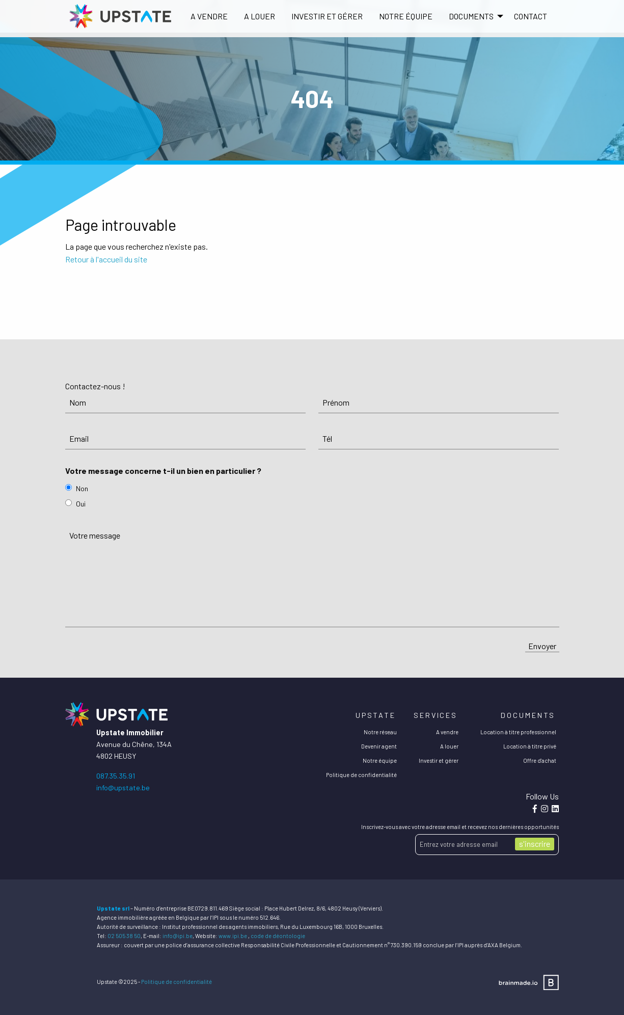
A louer (259, 16)
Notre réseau (380, 732)
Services (435, 715)
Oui (81, 503)
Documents (528, 715)
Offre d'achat (539, 760)
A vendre (209, 16)
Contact (530, 16)
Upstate (376, 715)
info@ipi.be (177, 935)
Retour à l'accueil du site (106, 259)
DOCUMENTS (471, 16)
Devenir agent (379, 746)
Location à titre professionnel (518, 732)
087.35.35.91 (115, 775)
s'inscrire (534, 843)
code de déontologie (278, 935)
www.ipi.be (233, 935)
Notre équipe (405, 16)
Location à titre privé (529, 746)
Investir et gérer (327, 16)
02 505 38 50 (124, 935)
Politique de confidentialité (361, 774)
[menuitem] (209, 16)
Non (82, 488)
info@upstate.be (123, 787)
